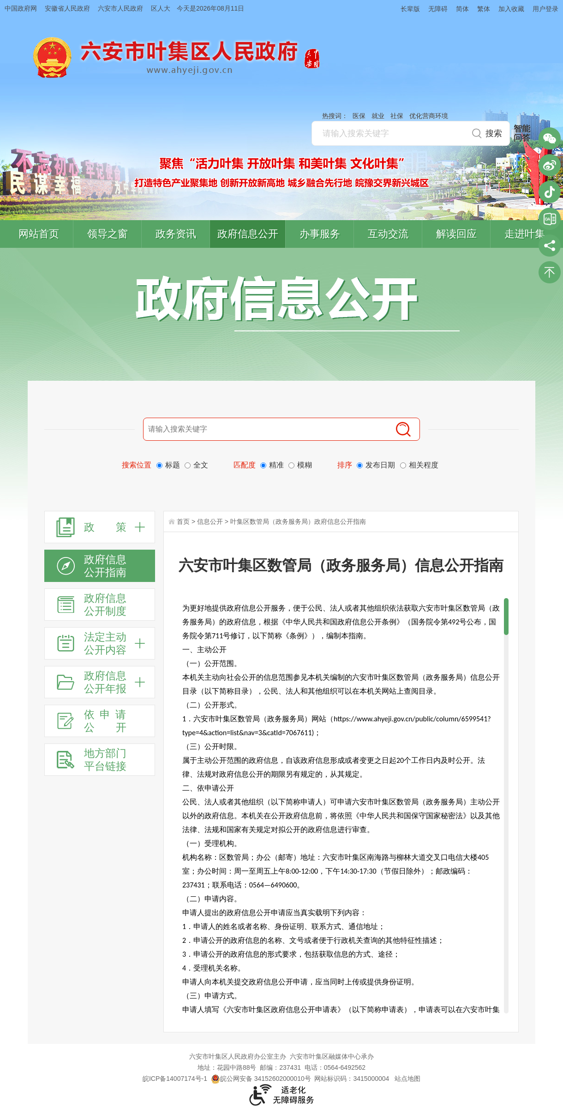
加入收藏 (511, 8)
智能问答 (522, 133)
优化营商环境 (428, 116)
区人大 (160, 8)
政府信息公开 (247, 234)
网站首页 (38, 234)
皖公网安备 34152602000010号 (261, 1078)
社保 (396, 116)
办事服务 (319, 234)
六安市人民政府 (120, 8)
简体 (462, 8)
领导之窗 (107, 234)
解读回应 (456, 234)
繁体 (483, 8)
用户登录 (545, 8)
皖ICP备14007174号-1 (175, 1078)
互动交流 (388, 234)
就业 (377, 116)
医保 (359, 116)
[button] (406, 8)
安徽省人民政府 (67, 8)
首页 (183, 521)
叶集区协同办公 (550, 219)
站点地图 (407, 1078)
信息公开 (210, 521)
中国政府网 (21, 8)
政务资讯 (176, 234)
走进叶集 (524, 234)
